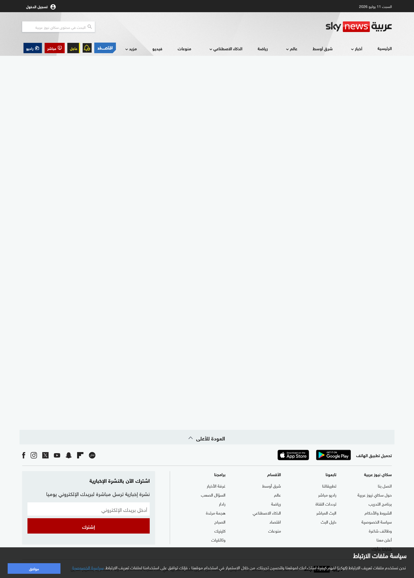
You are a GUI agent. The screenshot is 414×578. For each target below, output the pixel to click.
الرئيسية (385, 48)
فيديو (157, 48)
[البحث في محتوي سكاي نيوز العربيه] (58, 26)
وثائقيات (218, 539)
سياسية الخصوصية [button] (88, 567)
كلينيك (219, 530)
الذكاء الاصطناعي (225, 49)
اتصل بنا (385, 485)
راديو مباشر (327, 494)
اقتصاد (275, 521)
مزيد (130, 49)
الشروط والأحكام (378, 512)
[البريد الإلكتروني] (88, 509)
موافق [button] (34, 568)
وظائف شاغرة (380, 530)
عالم (291, 49)
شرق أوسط (323, 48)
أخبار (356, 49)
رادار (222, 503)
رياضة (263, 48)
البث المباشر (326, 512)
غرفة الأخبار (216, 485)
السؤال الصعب (213, 494)
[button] (55, 48)
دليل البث (328, 521)
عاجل (73, 48)
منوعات (184, 48)
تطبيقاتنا (329, 485)
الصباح (219, 521)
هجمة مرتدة (215, 512)
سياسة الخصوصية (376, 521)
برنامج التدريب (380, 503)
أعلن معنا (384, 539)
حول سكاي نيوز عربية (374, 494)
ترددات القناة (326, 503)
